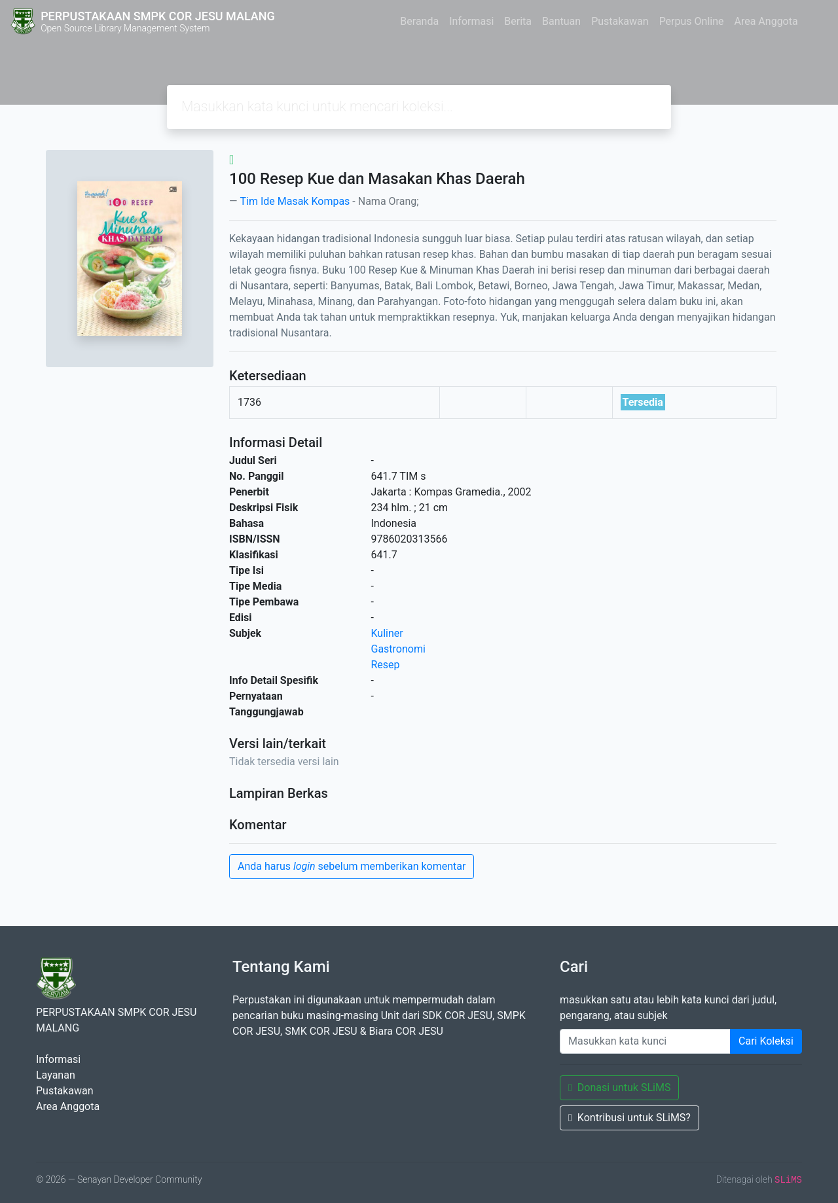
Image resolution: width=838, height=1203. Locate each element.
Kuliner (387, 633)
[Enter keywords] (645, 1041)
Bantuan (561, 21)
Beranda (419, 21)
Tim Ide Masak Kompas (295, 201)
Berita (518, 21)
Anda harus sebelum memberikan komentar (351, 866)
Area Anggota (766, 21)
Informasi (471, 21)
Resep (385, 664)
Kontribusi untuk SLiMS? (629, 1117)
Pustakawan (619, 21)
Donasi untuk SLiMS (619, 1087)
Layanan (55, 1075)
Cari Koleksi (765, 1041)
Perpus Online (691, 21)
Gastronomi (398, 649)
